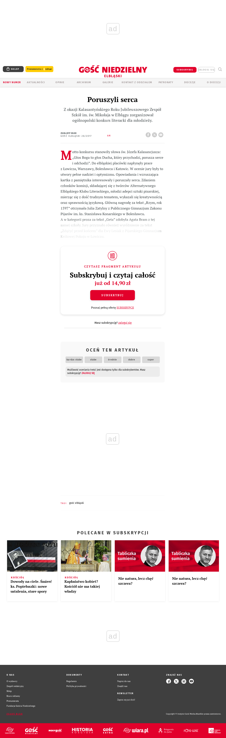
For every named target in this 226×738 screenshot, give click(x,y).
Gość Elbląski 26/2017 (76, 136)
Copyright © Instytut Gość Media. (181, 714)
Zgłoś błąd (15, 714)
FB (149, 133)
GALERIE (108, 82)
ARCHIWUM (84, 82)
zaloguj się (206, 70)
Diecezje (190, 82)
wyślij (161, 133)
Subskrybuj (112, 295)
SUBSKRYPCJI (125, 307)
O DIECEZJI (214, 82)
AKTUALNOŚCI (36, 82)
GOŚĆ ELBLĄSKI (76, 503)
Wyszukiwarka (220, 69)
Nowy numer (12, 82)
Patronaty (166, 82)
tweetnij (155, 133)
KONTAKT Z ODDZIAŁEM (137, 82)
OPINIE (59, 82)
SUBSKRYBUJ (185, 70)
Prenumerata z (39, 69)
